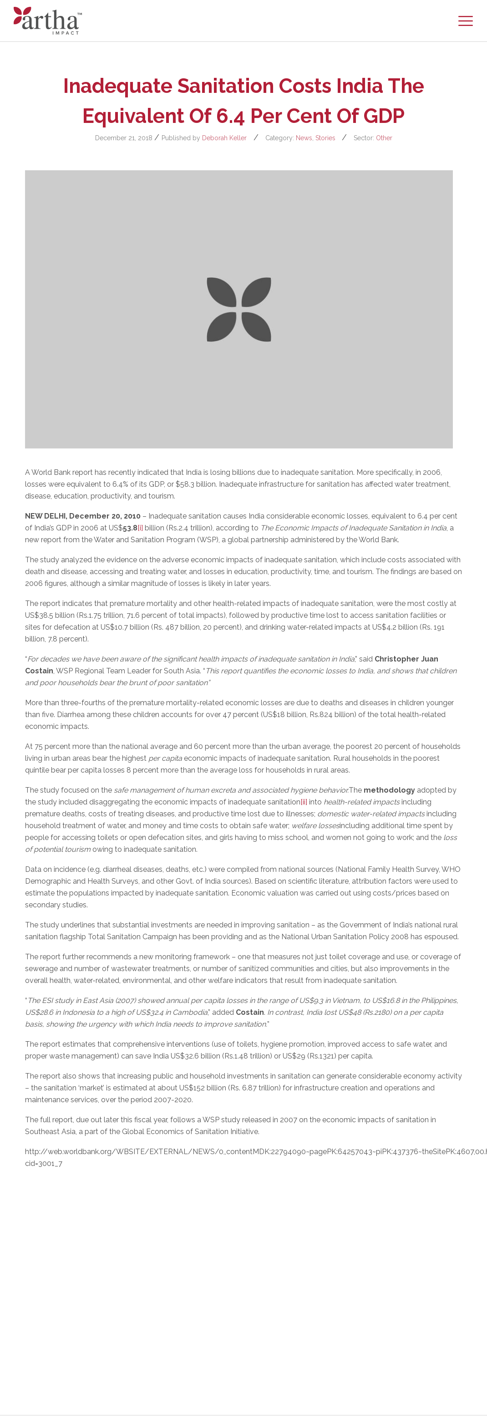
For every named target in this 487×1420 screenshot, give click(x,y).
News (304, 138)
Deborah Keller (224, 138)
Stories (325, 138)
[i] (140, 528)
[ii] (303, 802)
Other (384, 138)
